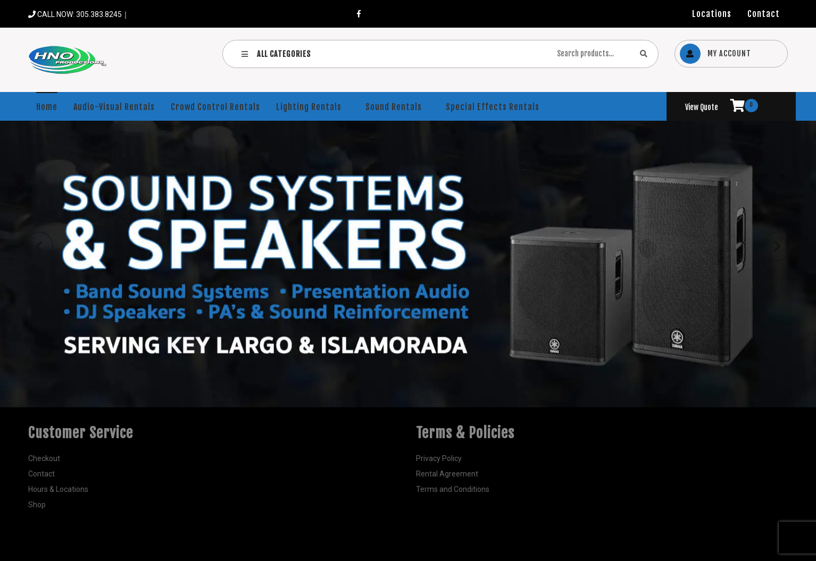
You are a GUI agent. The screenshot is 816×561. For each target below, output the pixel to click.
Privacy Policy (439, 458)
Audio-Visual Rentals (114, 107)
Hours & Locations (58, 489)
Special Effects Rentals (492, 107)
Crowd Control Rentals (215, 107)
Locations (711, 14)
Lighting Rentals (309, 107)
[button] (38, 246)
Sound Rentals (393, 107)
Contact (763, 14)
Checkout (44, 458)
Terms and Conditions (452, 489)
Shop (37, 504)
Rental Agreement (447, 474)
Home (46, 107)
